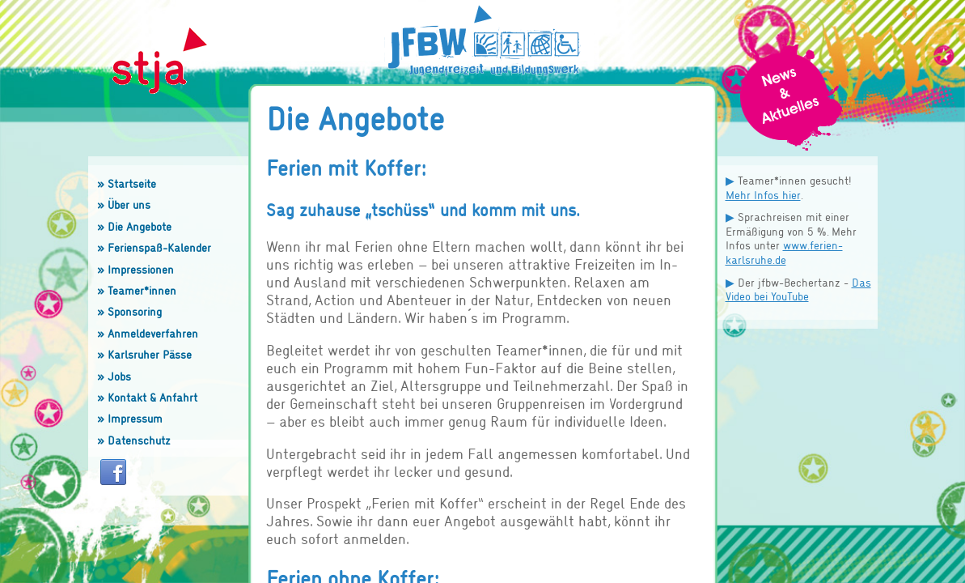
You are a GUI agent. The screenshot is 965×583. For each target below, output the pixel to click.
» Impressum (130, 418)
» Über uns (123, 204)
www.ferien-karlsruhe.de (784, 252)
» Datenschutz (134, 440)
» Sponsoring (129, 311)
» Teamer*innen (136, 290)
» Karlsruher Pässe (144, 354)
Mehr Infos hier (763, 194)
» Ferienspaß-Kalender (154, 247)
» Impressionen (135, 269)
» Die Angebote (134, 226)
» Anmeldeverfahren (147, 333)
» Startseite (126, 183)
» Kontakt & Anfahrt (147, 397)
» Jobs (114, 376)
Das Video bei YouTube (798, 289)
